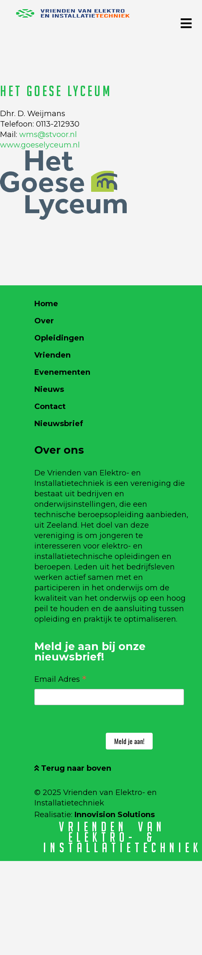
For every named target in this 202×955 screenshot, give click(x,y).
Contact (50, 406)
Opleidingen (59, 338)
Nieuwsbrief (58, 423)
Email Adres (60, 679)
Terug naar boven (72, 768)
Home (46, 303)
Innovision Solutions (114, 814)
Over (44, 320)
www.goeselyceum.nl (40, 145)
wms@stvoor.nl (48, 134)
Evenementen (62, 372)
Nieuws (49, 389)
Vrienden (52, 355)
